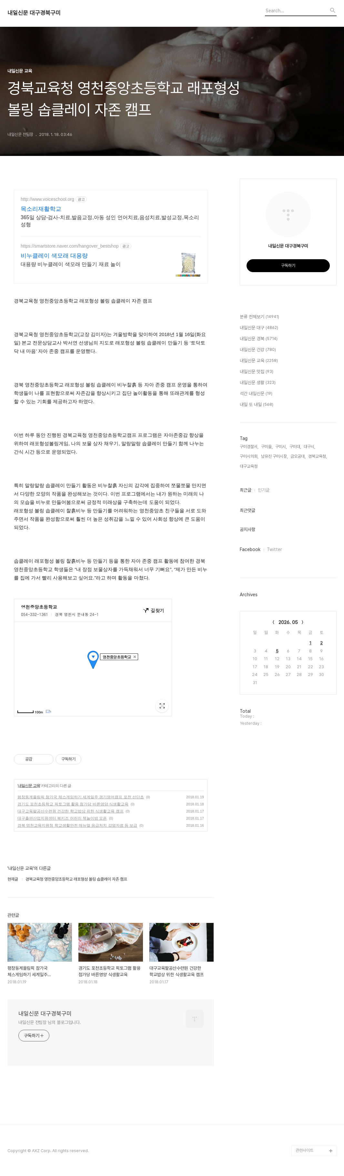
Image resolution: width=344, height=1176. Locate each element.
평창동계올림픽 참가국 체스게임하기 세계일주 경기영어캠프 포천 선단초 (80, 797)
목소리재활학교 (41, 209)
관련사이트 (304, 1150)
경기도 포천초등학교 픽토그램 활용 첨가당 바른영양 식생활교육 (72, 804)
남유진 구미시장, (274, 456)
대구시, (309, 446)
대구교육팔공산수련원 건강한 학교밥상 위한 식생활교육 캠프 (70, 811)
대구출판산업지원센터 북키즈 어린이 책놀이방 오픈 (62, 818)
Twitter (274, 549)
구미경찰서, (249, 446)
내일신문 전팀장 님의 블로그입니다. (49, 1022)
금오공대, (298, 456)
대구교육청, (249, 466)
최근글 (245, 490)
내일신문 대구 (259, 328)
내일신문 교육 (29, 785)
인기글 (263, 490)
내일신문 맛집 (256, 372)
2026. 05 (288, 622)
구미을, (267, 446)
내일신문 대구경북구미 (34, 13)
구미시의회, (249, 456)
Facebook (250, 549)
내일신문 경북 (259, 339)
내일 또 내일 (256, 405)
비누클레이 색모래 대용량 (54, 255)
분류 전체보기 (259, 317)
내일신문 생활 (258, 383)
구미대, (295, 446)
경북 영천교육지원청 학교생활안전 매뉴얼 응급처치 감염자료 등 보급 (77, 825)
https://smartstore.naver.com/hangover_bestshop (70, 246)
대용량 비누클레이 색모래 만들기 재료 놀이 (71, 264)
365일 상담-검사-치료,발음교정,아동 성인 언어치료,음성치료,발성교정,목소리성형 (110, 221)
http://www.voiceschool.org (47, 199)
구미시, (281, 446)
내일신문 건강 (258, 350)
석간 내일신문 (256, 394)
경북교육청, (317, 456)
